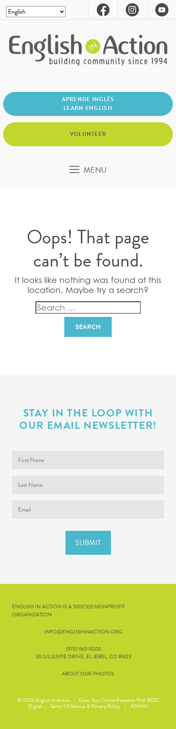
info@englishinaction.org (83, 632)
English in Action (53, 700)
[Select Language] (35, 11)
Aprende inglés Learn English (88, 103)
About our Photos (88, 674)
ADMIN (139, 706)
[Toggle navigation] (88, 169)
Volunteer (88, 134)
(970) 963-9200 (83, 649)
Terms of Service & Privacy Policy (85, 706)
